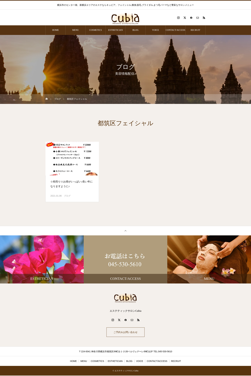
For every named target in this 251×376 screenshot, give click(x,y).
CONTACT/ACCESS (175, 30)
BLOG (135, 30)
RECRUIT (195, 30)
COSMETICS (95, 30)
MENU (75, 30)
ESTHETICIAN (115, 30)
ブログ (67, 195)
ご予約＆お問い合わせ (125, 332)
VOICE (155, 30)
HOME (55, 30)
